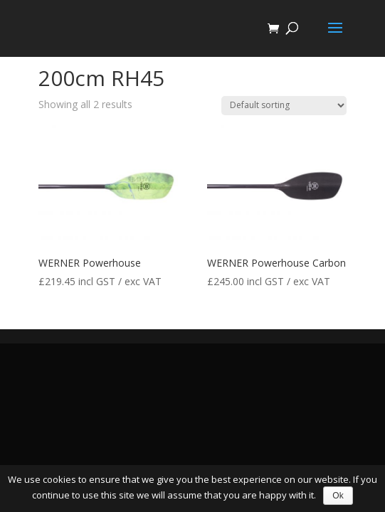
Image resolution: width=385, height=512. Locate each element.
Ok (337, 496)
